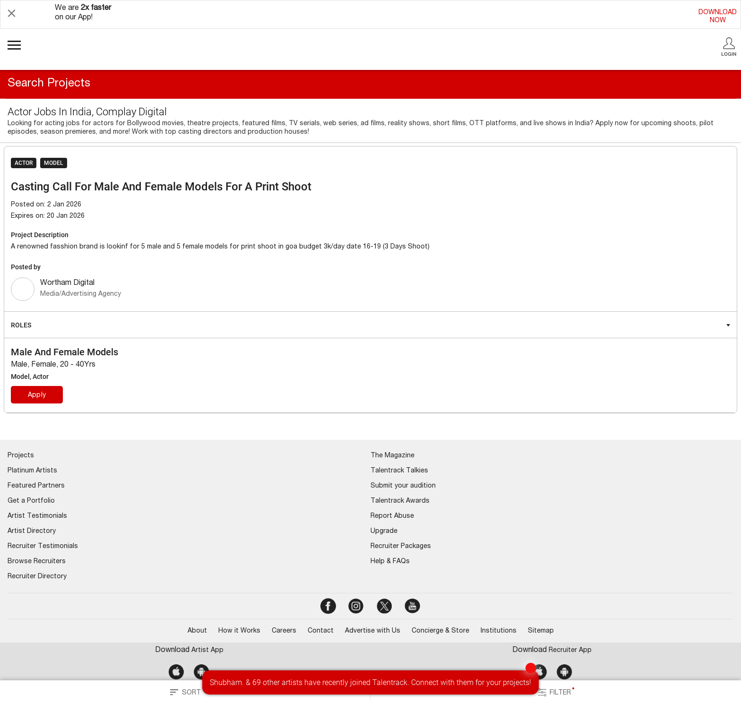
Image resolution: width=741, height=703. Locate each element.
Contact (321, 631)
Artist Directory (32, 531)
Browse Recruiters (37, 561)
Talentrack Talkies (399, 471)
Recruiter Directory (37, 577)
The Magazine (392, 456)
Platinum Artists (32, 471)
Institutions (499, 631)
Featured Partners (36, 486)
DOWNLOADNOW (717, 16)
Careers (284, 631)
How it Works (239, 631)
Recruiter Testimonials (43, 546)
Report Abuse (392, 516)
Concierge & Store (440, 631)
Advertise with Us (372, 631)
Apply (37, 395)
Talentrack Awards (400, 501)
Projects (21, 456)
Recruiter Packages (400, 546)
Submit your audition (403, 486)
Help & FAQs (390, 561)
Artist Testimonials (37, 516)
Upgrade (383, 531)
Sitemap (541, 631)
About (197, 631)
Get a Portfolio (31, 501)
